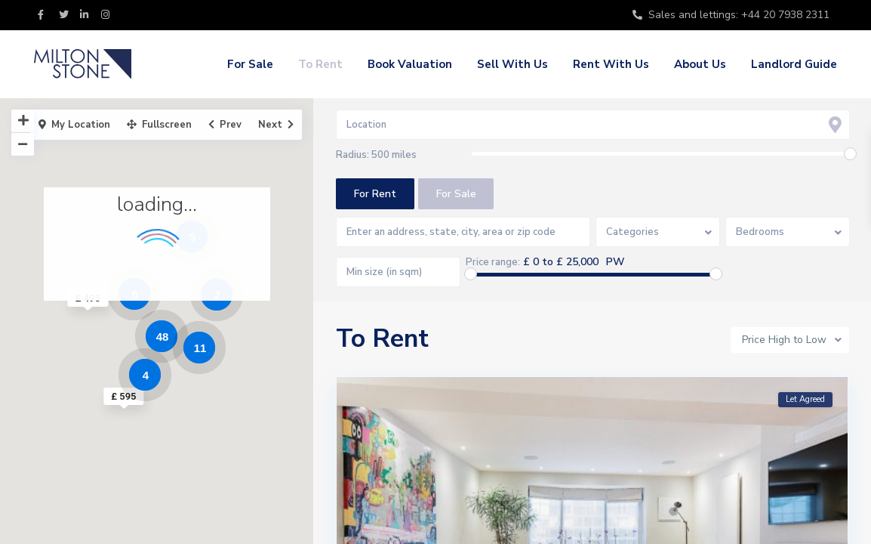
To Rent (320, 64)
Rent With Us (611, 64)
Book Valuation (410, 64)
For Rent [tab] (375, 194)
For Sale (250, 64)
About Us (700, 64)
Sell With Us (512, 64)
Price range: (493, 262)
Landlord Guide (794, 64)
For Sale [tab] (456, 194)
